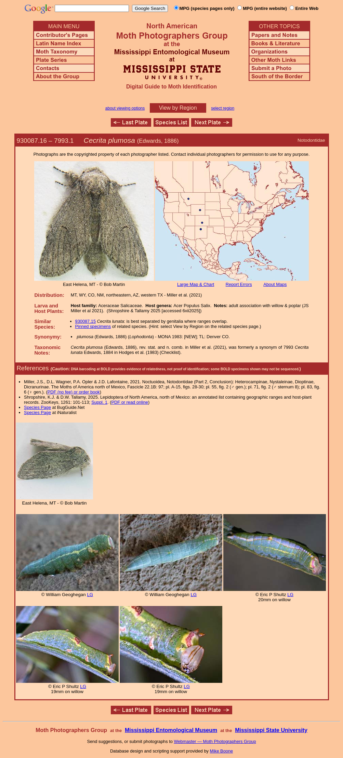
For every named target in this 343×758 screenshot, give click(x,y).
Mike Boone (221, 751)
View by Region (178, 108)
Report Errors (239, 284)
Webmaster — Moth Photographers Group (215, 741)
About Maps (275, 284)
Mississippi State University (271, 730)
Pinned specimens (93, 326)
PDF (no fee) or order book (74, 392)
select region (222, 108)
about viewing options (125, 108)
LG (90, 594)
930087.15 (85, 321)
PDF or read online (129, 402)
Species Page (37, 407)
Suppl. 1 (99, 402)
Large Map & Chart (195, 284)
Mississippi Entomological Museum (171, 730)
